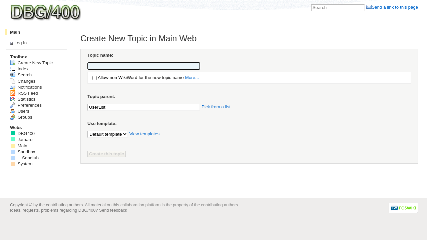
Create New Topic (31, 62)
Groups (21, 117)
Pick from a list (216, 106)
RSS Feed (24, 93)
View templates (144, 133)
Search (21, 74)
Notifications (26, 87)
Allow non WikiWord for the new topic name (141, 77)
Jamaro (21, 139)
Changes (22, 81)
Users (19, 111)
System (21, 163)
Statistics (22, 99)
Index (19, 68)
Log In (20, 42)
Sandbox (22, 151)
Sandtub (24, 157)
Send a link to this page (395, 7)
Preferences (26, 105)
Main (15, 32)
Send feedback (113, 210)
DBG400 (22, 133)
